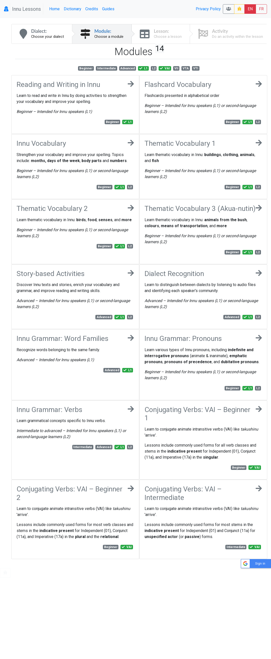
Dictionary (72, 9)
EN (250, 9)
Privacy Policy (208, 9)
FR (261, 9)
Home (54, 9)
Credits (91, 9)
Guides (108, 9)
